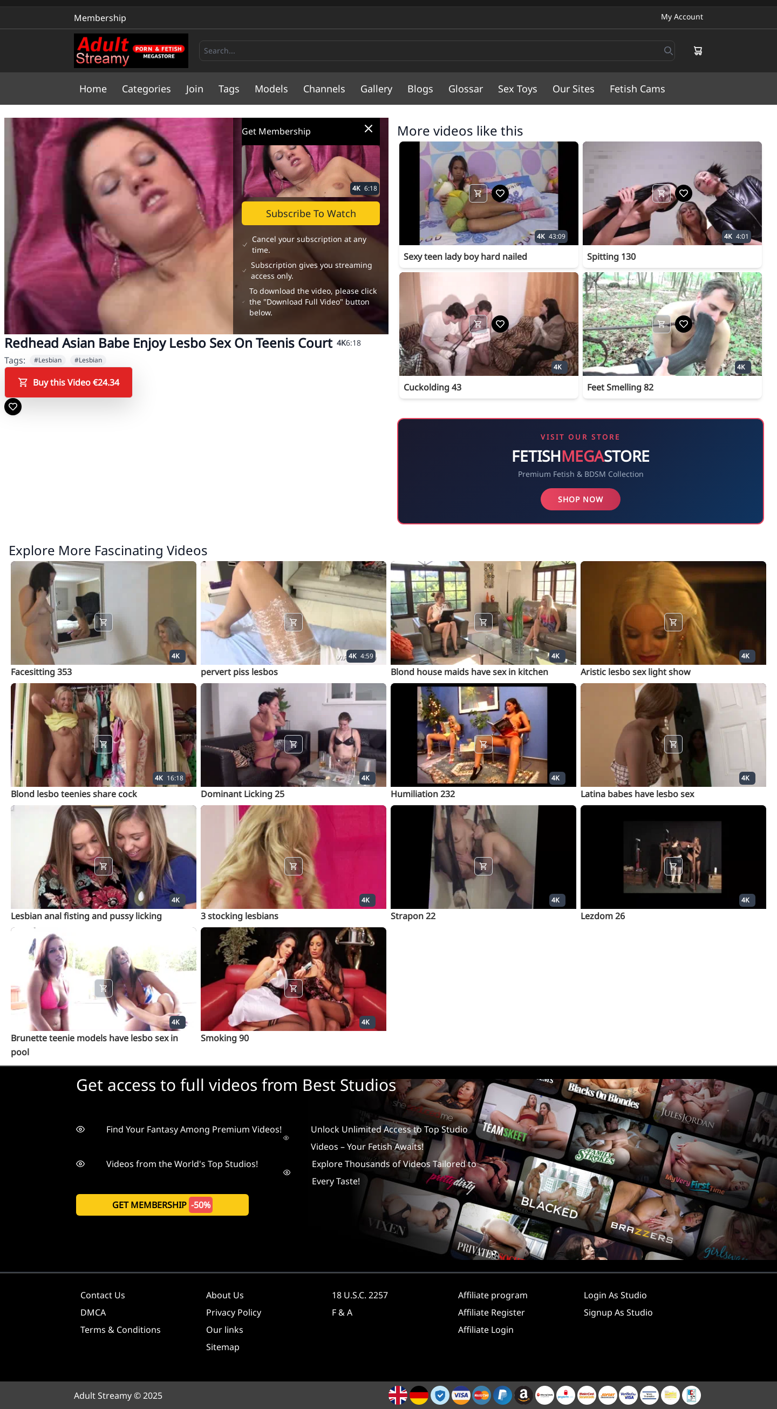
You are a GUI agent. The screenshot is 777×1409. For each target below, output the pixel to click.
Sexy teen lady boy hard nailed (465, 256)
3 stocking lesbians (239, 916)
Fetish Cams (637, 88)
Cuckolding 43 (432, 387)
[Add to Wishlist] (13, 406)
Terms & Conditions (120, 1330)
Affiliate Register (491, 1312)
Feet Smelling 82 (620, 387)
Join (194, 88)
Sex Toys (517, 88)
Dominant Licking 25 (242, 794)
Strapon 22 (413, 916)
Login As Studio (615, 1295)
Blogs (420, 88)
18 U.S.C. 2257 (360, 1295)
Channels (324, 88)
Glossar (465, 88)
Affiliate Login (486, 1330)
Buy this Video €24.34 (68, 382)
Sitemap (223, 1347)
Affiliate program (493, 1295)
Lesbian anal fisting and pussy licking (86, 916)
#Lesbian (48, 360)
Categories (146, 88)
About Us (225, 1295)
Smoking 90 (225, 1038)
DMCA (93, 1312)
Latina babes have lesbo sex (637, 794)
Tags (229, 88)
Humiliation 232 (423, 794)
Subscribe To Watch (311, 213)
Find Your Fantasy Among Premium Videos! (179, 1129)
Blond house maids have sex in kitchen (469, 672)
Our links (224, 1330)
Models (271, 88)
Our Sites (574, 88)
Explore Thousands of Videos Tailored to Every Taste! (379, 1172)
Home (93, 88)
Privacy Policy (233, 1312)
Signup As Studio (618, 1312)
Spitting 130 (611, 256)
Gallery (376, 88)
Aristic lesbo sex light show (636, 672)
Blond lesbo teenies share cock (74, 794)
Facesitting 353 (41, 672)
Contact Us (102, 1295)
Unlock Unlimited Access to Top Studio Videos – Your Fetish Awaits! (375, 1137)
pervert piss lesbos (239, 672)
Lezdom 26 (603, 916)
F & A (342, 1312)
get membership (162, 1205)
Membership (100, 18)
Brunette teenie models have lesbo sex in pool (94, 1045)
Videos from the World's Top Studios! (167, 1164)
